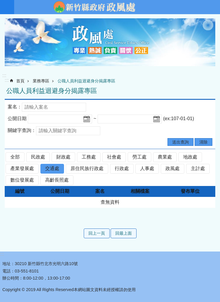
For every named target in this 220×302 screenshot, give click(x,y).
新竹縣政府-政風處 (94, 7)
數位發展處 (22, 179)
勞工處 (139, 156)
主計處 (198, 168)
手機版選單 (7, 7)
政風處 (172, 168)
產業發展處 (22, 168)
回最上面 (123, 233)
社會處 (114, 156)
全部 (15, 156)
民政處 (38, 156)
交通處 (52, 168)
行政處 (122, 168)
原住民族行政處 (87, 168)
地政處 (190, 156)
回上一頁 (96, 233)
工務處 (89, 156)
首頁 (20, 81)
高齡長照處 (57, 179)
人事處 (147, 168)
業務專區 (41, 81)
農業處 (165, 156)
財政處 (63, 156)
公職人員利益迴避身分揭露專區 (86, 81)
